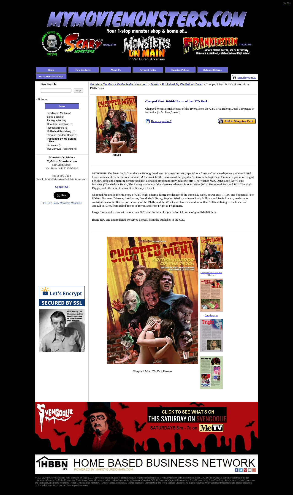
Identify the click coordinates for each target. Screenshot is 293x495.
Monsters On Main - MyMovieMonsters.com (118, 84)
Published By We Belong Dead (182, 84)
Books (154, 84)
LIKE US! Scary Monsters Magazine (62, 203)
